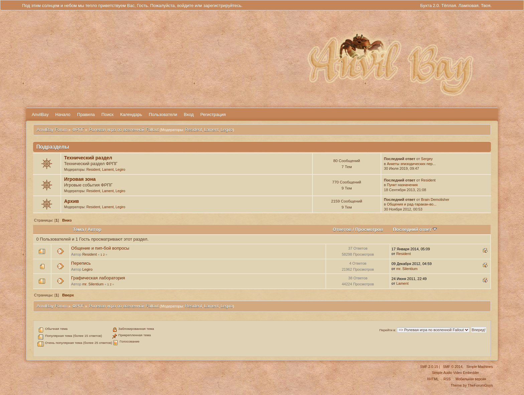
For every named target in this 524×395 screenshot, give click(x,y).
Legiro (227, 129)
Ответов (342, 229)
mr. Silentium (407, 269)
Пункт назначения (402, 185)
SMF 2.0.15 (429, 367)
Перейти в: (387, 330)
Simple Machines (479, 367)
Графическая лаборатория (98, 277)
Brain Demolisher (435, 200)
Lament (211, 129)
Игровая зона (80, 179)
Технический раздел (88, 157)
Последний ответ (415, 229)
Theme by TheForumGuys (471, 385)
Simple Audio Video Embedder (455, 373)
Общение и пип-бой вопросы (100, 248)
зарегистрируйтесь (222, 5)
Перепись (81, 263)
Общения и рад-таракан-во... (411, 204)
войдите (185, 5)
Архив (71, 201)
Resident (193, 129)
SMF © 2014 (452, 367)
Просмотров (369, 229)
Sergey (427, 159)
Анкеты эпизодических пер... (411, 164)
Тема (78, 229)
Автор (94, 229)
